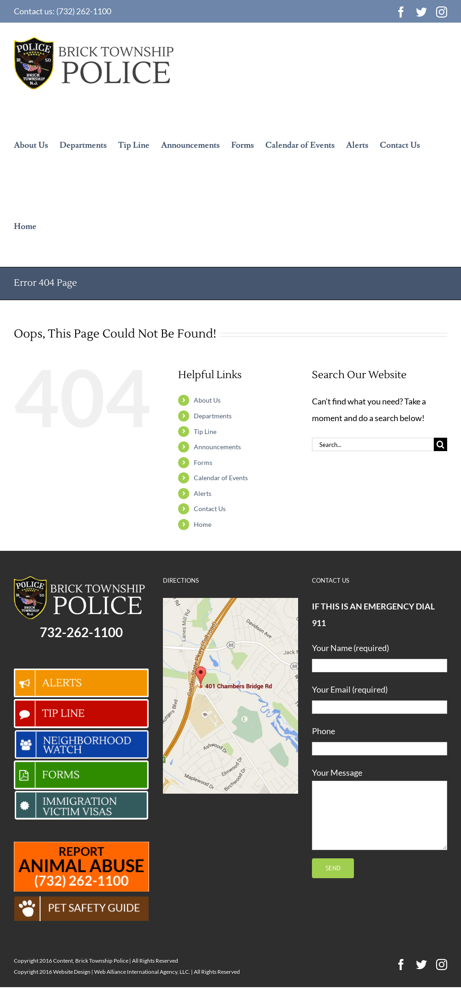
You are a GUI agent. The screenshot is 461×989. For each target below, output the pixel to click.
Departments (213, 416)
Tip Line (205, 431)
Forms (203, 462)
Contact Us (210, 509)
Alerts (202, 493)
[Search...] (373, 444)
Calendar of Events (221, 478)
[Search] (440, 444)
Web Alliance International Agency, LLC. (142, 971)
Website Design (71, 971)
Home (202, 524)
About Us (207, 400)
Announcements (217, 447)
